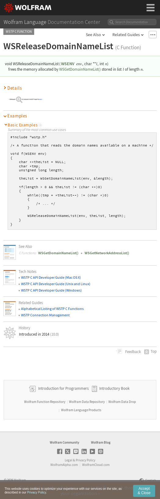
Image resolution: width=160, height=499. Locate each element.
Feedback (132, 351)
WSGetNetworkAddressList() (107, 253)
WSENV (68, 63)
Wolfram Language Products (81, 410)
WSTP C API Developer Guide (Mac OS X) (51, 277)
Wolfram (20, 480)
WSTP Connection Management (45, 315)
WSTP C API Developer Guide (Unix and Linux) (55, 283)
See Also (93, 34)
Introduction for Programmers (63, 388)
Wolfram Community (64, 442)
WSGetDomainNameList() (80, 69)
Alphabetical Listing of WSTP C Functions (52, 308)
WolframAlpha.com (64, 465)
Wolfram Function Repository (44, 402)
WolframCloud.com (96, 465)
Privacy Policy (85, 460)
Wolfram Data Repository (87, 402)
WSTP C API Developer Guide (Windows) (51, 290)
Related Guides (126, 34)
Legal (68, 460)
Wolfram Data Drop (122, 402)
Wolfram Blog (101, 442)
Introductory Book (114, 388)
